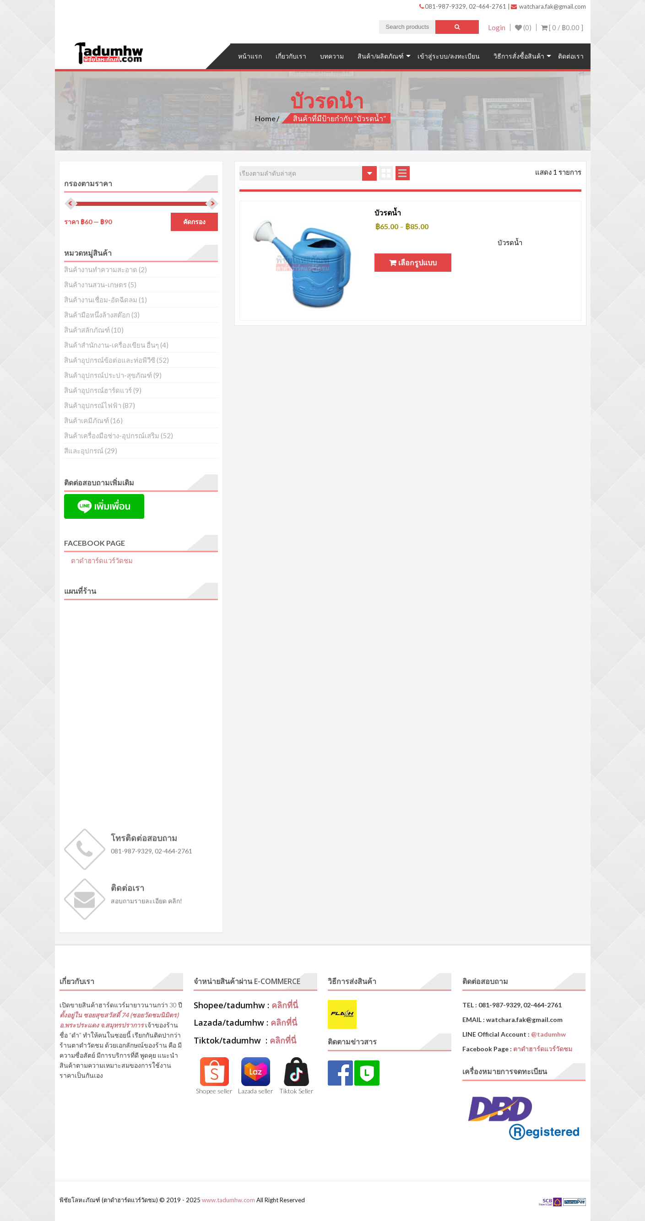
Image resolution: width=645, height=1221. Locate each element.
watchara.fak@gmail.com (548, 6)
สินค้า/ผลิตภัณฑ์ (381, 56)
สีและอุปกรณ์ (83, 450)
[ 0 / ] (562, 27)
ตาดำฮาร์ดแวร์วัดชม (102, 560)
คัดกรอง (194, 222)
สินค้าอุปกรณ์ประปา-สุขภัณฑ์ (108, 375)
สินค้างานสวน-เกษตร (95, 284)
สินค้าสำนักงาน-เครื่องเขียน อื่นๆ (111, 345)
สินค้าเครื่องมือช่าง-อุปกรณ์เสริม (111, 435)
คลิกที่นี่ (284, 1005)
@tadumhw (548, 1034)
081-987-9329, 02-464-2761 (463, 6)
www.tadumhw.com (228, 1200)
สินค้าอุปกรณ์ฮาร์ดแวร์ (98, 390)
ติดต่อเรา (571, 56)
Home (265, 118)
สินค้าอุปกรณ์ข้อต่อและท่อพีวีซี (109, 360)
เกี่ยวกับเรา (291, 56)
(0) (523, 27)
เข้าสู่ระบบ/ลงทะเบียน (448, 56)
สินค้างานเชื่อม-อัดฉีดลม (100, 300)
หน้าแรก (250, 56)
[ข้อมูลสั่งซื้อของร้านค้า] (308, 173)
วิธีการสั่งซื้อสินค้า (518, 56)
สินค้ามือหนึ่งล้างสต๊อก (97, 315)
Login (496, 27)
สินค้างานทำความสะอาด (100, 269)
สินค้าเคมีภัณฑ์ (86, 420)
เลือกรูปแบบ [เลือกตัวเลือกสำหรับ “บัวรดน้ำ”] (417, 262)
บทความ (332, 56)
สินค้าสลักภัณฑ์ (87, 330)
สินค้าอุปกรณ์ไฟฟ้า (92, 405)
